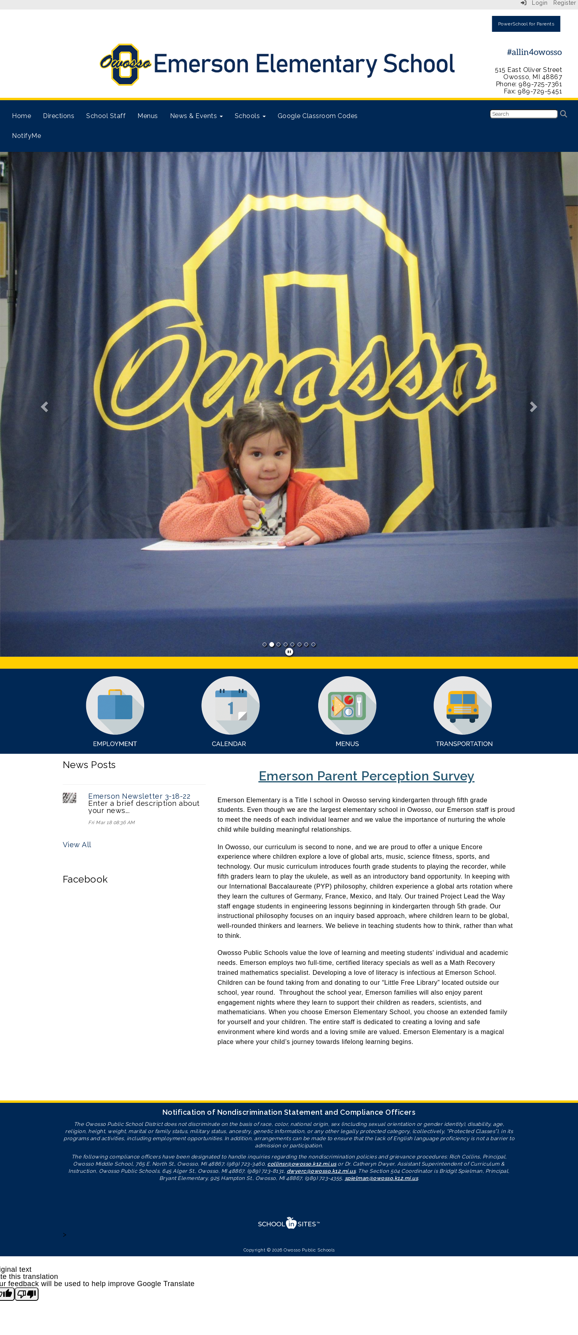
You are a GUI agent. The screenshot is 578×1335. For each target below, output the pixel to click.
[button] (43, 404)
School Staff (106, 116)
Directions (58, 116)
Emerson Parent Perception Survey (367, 775)
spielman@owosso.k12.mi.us (381, 1178)
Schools (250, 116)
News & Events (196, 116)
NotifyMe (26, 136)
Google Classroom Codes (318, 116)
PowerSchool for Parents (526, 24)
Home (21, 116)
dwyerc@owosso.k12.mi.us (321, 1171)
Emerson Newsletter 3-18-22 (139, 796)
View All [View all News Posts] (77, 844)
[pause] (289, 652)
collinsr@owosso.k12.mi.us (301, 1164)
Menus (147, 116)
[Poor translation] (27, 1294)
